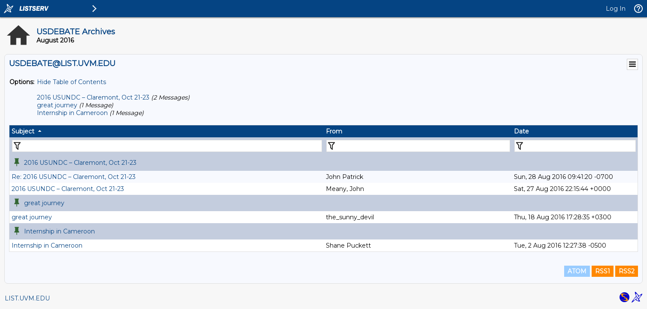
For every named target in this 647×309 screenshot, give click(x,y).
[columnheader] (166, 131)
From (334, 131)
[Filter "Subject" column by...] (167, 146)
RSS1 (602, 271)
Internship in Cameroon (72, 113)
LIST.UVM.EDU (27, 298)
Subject (23, 131)
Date (521, 131)
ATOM (577, 271)
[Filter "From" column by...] (418, 146)
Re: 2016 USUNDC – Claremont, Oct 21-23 (74, 177)
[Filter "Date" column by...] (575, 146)
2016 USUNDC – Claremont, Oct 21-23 (93, 97)
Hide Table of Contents (71, 82)
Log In (616, 8)
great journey (57, 105)
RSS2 (627, 271)
